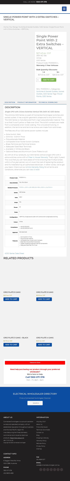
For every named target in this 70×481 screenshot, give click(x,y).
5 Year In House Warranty (38, 157)
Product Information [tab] (26, 102)
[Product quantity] (38, 80)
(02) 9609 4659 (8, 473)
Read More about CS (17, 438)
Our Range (13, 27)
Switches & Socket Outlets (29, 27)
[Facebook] (40, 469)
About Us (39, 424)
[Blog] (61, 469)
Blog (37, 435)
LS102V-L (42, 187)
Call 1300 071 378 (35, 377)
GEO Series (44, 27)
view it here (34, 170)
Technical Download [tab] (48, 102)
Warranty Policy (41, 440)
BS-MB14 (37, 187)
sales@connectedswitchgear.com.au (48, 465)
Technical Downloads (43, 429)
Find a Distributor (42, 427)
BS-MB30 (32, 187)
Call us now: (35, 2)
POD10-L (21, 187)
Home (5, 27)
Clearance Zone (35, 362)
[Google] (54, 469)
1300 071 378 (7, 470)
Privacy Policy (40, 446)
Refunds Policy (41, 443)
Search (35, 403)
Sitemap (39, 449)
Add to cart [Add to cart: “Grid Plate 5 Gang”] (11, 299)
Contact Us (39, 432)
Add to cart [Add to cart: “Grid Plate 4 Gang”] (44, 345)
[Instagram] (44, 469)
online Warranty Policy (35, 167)
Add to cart (48, 80)
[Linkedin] (51, 469)
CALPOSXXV (49, 187)
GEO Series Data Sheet (14, 253)
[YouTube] (58, 469)
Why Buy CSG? (41, 421)
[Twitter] (47, 469)
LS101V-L (27, 187)
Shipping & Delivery (42, 438)
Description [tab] (10, 102)
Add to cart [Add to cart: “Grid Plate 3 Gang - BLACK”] (11, 345)
